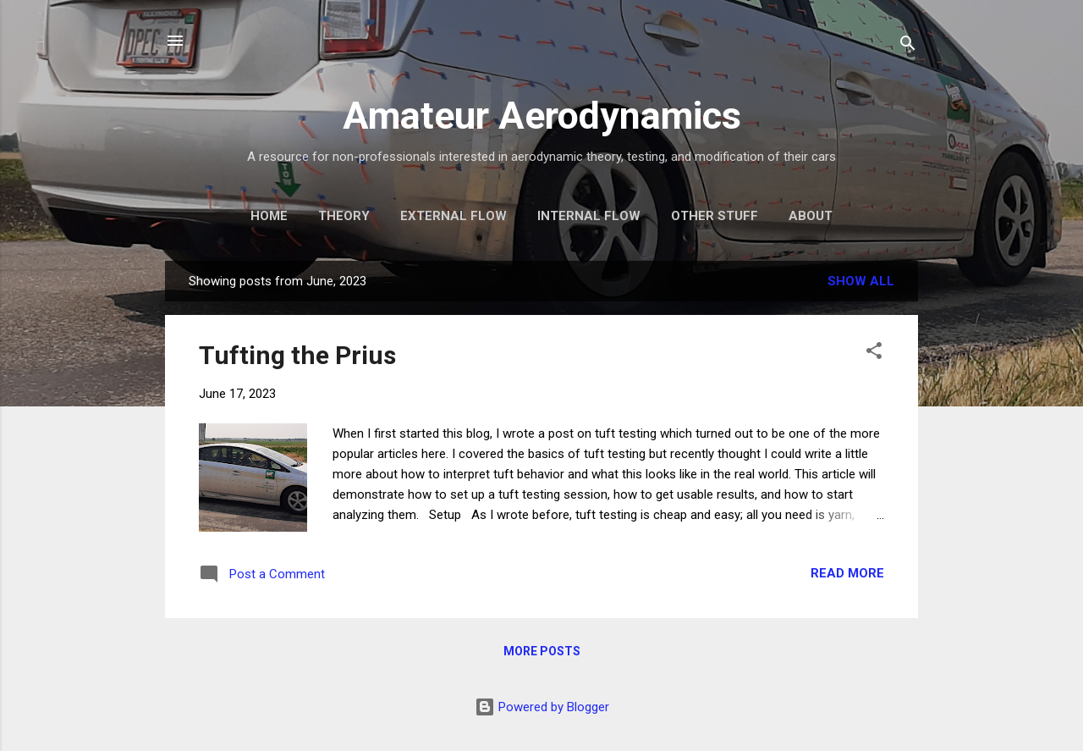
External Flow (453, 216)
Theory (344, 216)
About (811, 216)
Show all (860, 281)
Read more (847, 573)
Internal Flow (588, 216)
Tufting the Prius (297, 355)
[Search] (908, 46)
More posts (541, 651)
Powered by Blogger (542, 707)
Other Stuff (714, 216)
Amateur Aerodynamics (542, 115)
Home (269, 216)
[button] (874, 353)
